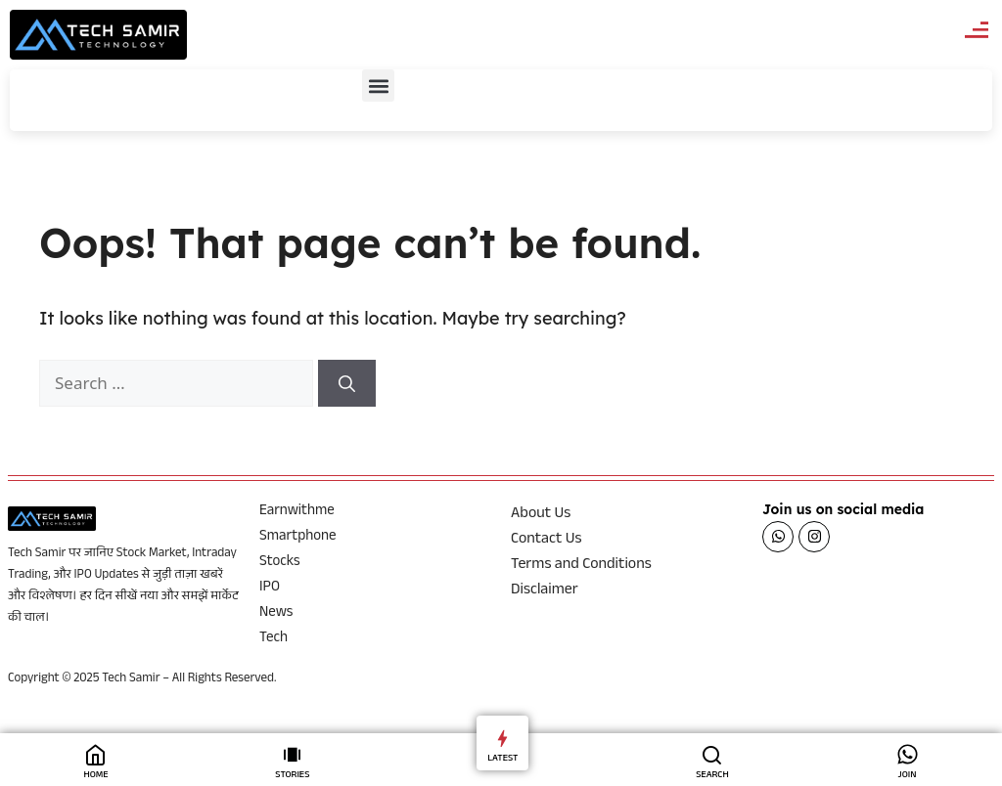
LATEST (502, 759)
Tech (273, 639)
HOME (95, 775)
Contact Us (546, 540)
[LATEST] (502, 737)
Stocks (279, 563)
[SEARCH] (712, 754)
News (276, 614)
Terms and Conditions (581, 566)
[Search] (347, 383)
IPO (269, 588)
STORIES (292, 775)
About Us (540, 515)
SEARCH (712, 775)
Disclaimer (544, 591)
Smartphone (298, 537)
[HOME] (95, 754)
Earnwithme (297, 512)
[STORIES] (292, 754)
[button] (378, 85)
